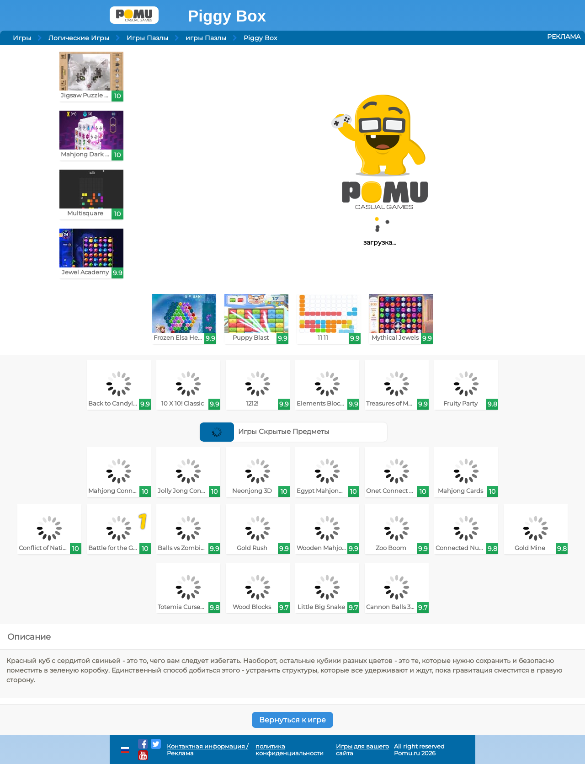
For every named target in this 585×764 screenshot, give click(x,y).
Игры (22, 38)
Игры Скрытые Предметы (265, 431)
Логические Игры (78, 38)
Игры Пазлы (147, 38)
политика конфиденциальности (289, 750)
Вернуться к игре (292, 720)
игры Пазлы (206, 38)
